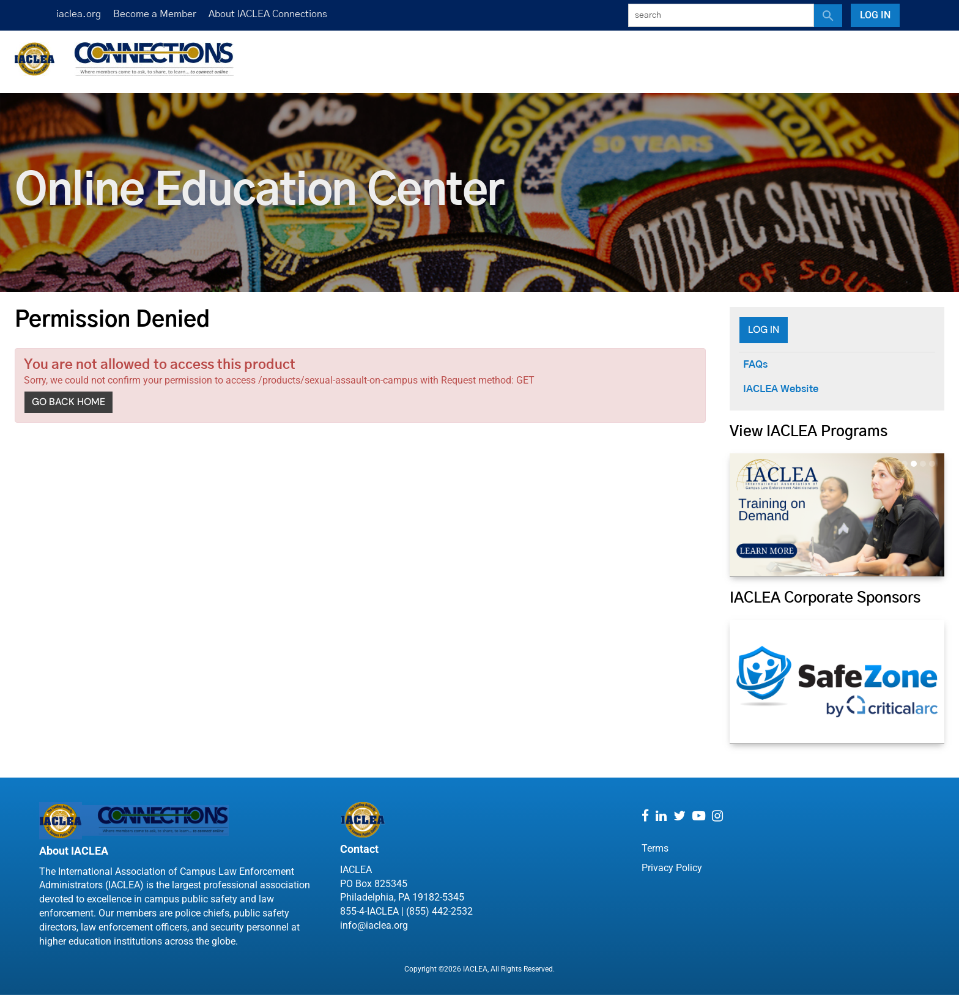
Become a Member (154, 14)
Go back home (68, 401)
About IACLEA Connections (268, 14)
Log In (875, 15)
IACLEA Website (780, 389)
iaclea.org (78, 14)
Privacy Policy (672, 868)
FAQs (755, 365)
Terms (655, 848)
